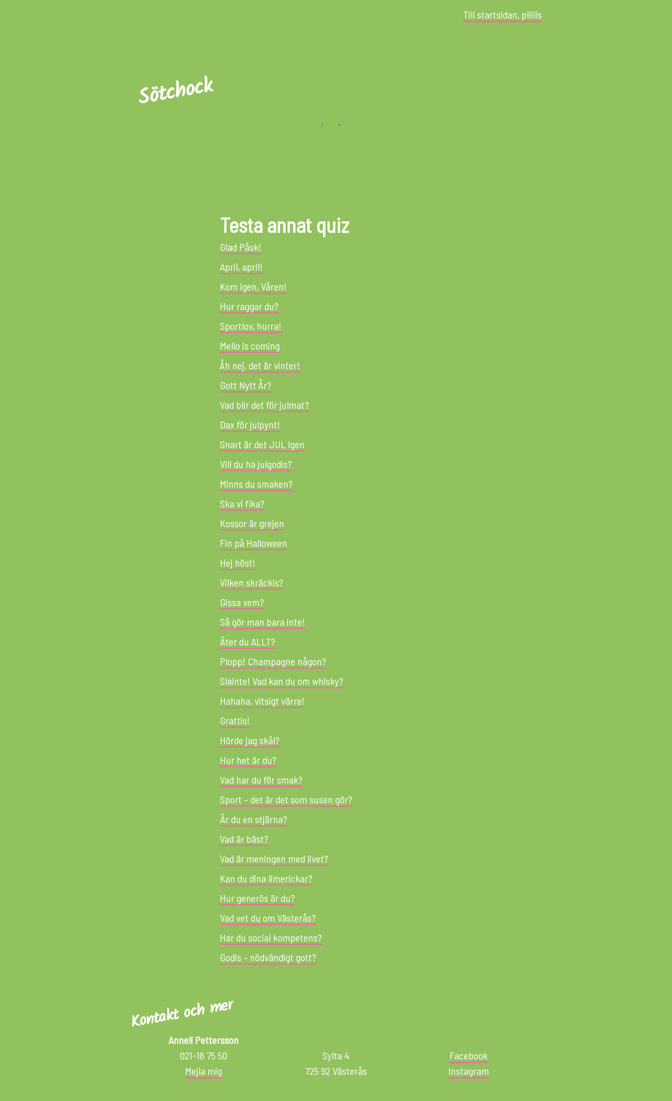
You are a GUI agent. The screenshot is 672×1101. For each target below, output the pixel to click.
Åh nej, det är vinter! (260, 365)
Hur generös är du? (257, 898)
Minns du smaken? (256, 483)
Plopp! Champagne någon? (273, 661)
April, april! (241, 266)
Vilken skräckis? (251, 582)
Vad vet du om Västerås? (268, 917)
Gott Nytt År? (245, 385)
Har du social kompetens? (271, 937)
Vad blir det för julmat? (264, 404)
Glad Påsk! (240, 247)
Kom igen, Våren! (253, 286)
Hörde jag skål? (249, 740)
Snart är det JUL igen (262, 444)
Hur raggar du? (249, 306)
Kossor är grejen (252, 523)
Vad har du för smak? (261, 779)
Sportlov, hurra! (251, 326)
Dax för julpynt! (250, 424)
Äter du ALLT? (247, 641)
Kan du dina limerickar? (266, 878)
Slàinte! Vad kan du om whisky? (281, 681)
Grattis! (235, 720)
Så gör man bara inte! (262, 621)
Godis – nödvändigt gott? (268, 957)
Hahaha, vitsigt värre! (262, 700)
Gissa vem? (242, 602)
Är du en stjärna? (253, 819)
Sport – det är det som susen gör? (286, 799)
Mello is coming (250, 345)
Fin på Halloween (253, 543)
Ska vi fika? (242, 503)
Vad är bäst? (244, 839)
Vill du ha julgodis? (256, 464)
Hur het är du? (248, 760)
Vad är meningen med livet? (274, 858)
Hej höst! (237, 562)
